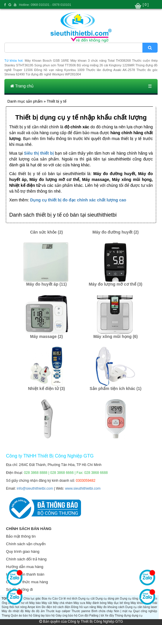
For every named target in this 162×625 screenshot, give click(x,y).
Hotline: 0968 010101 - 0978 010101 (45, 4)
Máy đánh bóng (96, 603)
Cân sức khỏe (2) (46, 232)
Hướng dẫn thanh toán (25, 574)
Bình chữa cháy (102, 611)
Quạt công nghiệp (145, 611)
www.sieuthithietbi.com (82, 488)
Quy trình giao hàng (22, 551)
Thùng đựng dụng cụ (128, 615)
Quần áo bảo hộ (21, 615)
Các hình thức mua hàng (27, 582)
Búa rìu (46, 598)
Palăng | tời (96, 615)
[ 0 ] (146, 5)
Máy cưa (79, 603)
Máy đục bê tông (118, 603)
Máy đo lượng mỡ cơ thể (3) (115, 284)
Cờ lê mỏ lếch (68, 598)
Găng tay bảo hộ (44, 615)
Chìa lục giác (32, 598)
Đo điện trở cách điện (56, 607)
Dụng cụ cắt (86, 598)
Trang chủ (22, 86)
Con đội (83, 615)
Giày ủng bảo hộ (66, 615)
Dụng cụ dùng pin (107, 598)
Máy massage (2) (46, 336)
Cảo (55, 598)
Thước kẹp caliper (58, 611)
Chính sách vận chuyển (26, 544)
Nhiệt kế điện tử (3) (46, 388)
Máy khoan (137, 603)
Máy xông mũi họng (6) (115, 336)
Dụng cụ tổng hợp (132, 598)
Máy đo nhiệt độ (13, 611)
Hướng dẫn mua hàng (24, 566)
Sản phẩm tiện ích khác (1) (115, 388)
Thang (6, 615)
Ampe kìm (34, 607)
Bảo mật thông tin (21, 536)
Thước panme (80, 611)
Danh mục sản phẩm (24, 101)
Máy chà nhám (63, 603)
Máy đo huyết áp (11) (46, 284)
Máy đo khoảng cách (110, 607)
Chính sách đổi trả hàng (26, 559)
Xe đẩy (109, 615)
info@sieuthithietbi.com (35, 488)
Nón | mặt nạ (123, 611)
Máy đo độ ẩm (35, 611)
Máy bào (35, 603)
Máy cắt (47, 603)
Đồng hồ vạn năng (83, 607)
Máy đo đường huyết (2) (115, 232)
